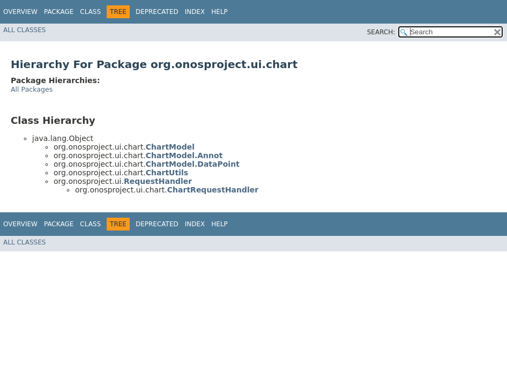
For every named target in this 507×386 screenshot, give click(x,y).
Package (58, 12)
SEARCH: (381, 32)
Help (219, 12)
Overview (20, 12)
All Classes (24, 30)
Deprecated (157, 12)
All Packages (32, 89)
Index (195, 12)
